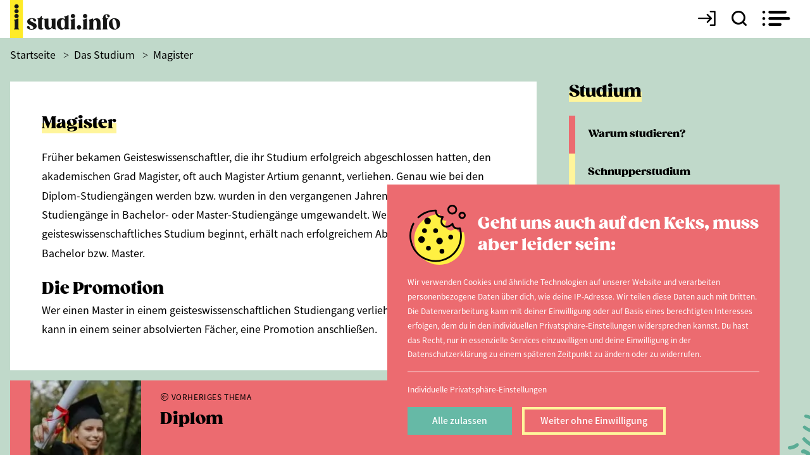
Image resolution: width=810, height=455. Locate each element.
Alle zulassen (459, 420)
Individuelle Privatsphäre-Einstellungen (477, 389)
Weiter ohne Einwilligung (593, 420)
